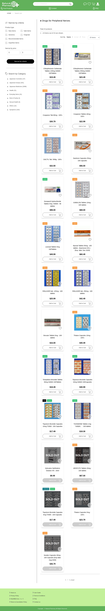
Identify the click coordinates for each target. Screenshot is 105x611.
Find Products (7, 8)
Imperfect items (12, 43)
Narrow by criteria (20, 61)
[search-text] (53, 4)
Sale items (26, 31)
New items (10, 31)
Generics (10, 35)
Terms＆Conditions (39, 595)
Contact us (36, 602)
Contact (54, 8)
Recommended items (14, 39)
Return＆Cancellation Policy (18, 602)
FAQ (96, 8)
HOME (9, 13)
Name (69, 37)
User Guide (37, 592)
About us (12, 592)
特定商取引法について (16, 599)
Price (83, 37)
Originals (25, 35)
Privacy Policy (14, 595)
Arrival (76, 37)
